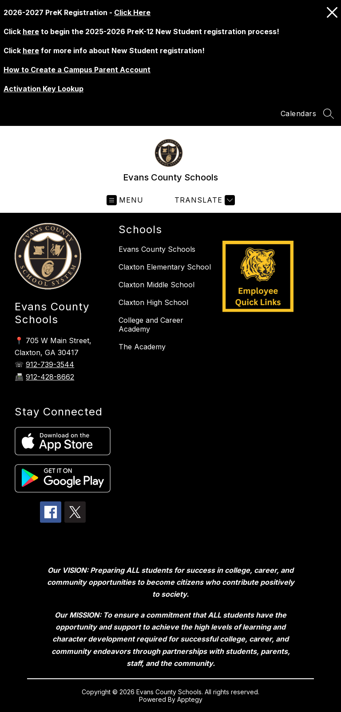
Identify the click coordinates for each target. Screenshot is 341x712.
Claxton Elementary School (165, 266)
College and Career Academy (151, 324)
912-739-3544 (50, 364)
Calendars (299, 113)
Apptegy (189, 699)
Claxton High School (153, 302)
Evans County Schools (157, 249)
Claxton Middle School (156, 284)
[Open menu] (125, 200)
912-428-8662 (50, 376)
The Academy (142, 346)
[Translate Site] (203, 200)
